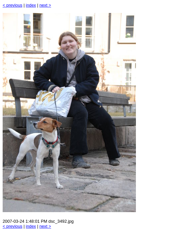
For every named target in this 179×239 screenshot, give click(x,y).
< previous (12, 5)
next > (45, 5)
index (31, 5)
